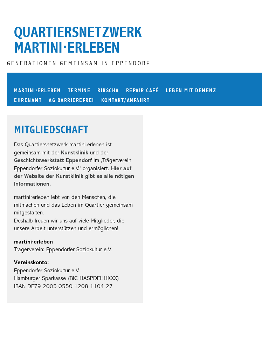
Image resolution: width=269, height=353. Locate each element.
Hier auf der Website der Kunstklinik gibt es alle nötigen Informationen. (74, 176)
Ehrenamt (28, 100)
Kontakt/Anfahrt (125, 100)
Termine (79, 90)
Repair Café (142, 90)
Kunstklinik (74, 153)
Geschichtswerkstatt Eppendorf (53, 160)
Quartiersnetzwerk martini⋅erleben (78, 40)
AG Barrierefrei (71, 100)
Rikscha (108, 90)
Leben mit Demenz (191, 90)
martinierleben (37, 90)
